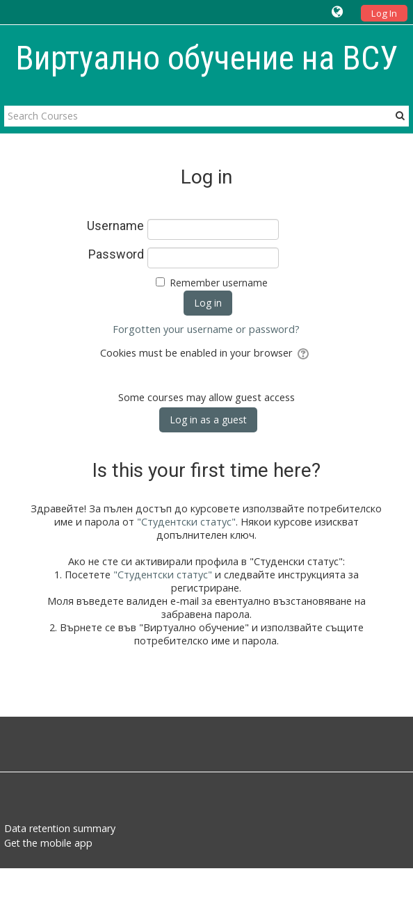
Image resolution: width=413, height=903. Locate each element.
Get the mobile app (48, 842)
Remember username (219, 282)
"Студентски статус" (186, 521)
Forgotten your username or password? (206, 329)
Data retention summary (59, 828)
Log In (384, 13)
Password (116, 254)
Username (115, 226)
